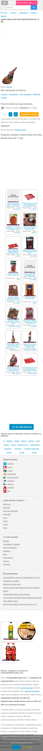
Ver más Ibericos (23, 427)
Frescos (13, 13)
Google (4, 98)
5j (4, 441)
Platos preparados (10, 548)
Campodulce (35, 445)
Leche (5, 524)
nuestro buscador (26, 688)
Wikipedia (36, 94)
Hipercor (8, 484)
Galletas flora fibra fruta (12, 584)
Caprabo (8, 464)
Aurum (13, 445)
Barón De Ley (23, 445)
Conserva (6, 564)
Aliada (16, 441)
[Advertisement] (21, 45)
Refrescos (7, 504)
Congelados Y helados (11, 544)
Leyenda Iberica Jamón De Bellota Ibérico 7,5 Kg (21, 578)
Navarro (12, 350)
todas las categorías (32, 691)
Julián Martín (16, 373)
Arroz (5, 518)
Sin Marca (17, 209)
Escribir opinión (20, 130)
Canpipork (7, 449)
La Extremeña (32, 373)
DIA (6, 491)
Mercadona (9, 474)
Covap (21, 452)
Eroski (34, 303)
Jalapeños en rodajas (11, 581)
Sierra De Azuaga (14, 326)
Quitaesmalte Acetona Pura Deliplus (16, 594)
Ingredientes (13, 94)
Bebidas (6, 541)
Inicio (4, 13)
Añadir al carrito (29, 114)
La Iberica (33, 209)
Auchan (6, 445)
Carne (5, 521)
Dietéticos (6, 551)
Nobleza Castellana (30, 350)
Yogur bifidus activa (10, 601)
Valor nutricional (25, 94)
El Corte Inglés (10, 477)
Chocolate (7, 514)
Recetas (4, 94)
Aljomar (24, 441)
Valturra (34, 232)
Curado (33, 13)
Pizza (5, 528)
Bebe (5, 554)
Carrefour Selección (31, 449)
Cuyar (34, 452)
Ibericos (4, 16)
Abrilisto (17, 256)
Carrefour (17, 449)
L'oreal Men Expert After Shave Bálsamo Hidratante (22, 598)
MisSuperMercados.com (27, 3)
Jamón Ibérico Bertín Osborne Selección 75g (20, 604)
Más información (27, 747)
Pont (18, 279)
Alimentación (8, 558)
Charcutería (23, 13)
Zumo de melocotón (10, 511)
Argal (38, 441)
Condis (9, 452)
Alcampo (8, 488)
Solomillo (6, 508)
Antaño (31, 441)
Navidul (9, 87)
